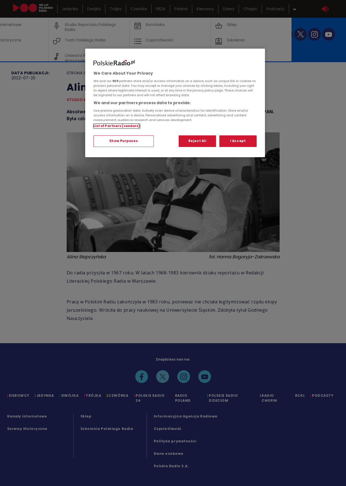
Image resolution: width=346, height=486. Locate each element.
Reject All (197, 141)
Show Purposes (123, 141)
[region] (175, 103)
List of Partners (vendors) (116, 126)
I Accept (238, 141)
